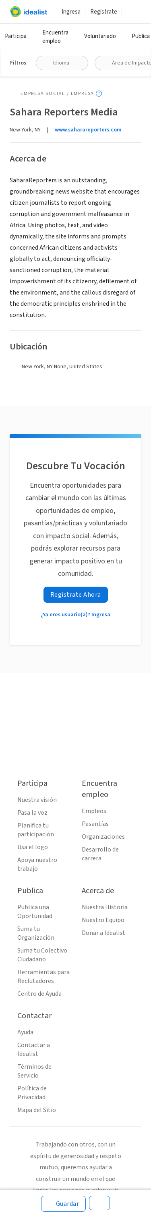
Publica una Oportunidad (34, 911)
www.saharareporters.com (88, 130)
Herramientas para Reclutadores (43, 976)
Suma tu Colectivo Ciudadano (42, 955)
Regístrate (103, 12)
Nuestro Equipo (103, 920)
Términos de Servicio (34, 1071)
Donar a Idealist (103, 932)
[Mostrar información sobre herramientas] (99, 94)
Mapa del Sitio (36, 1110)
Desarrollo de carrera (100, 854)
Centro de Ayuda (39, 993)
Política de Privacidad (32, 1093)
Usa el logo (32, 847)
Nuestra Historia (105, 907)
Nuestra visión (37, 799)
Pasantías (95, 823)
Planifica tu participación (35, 830)
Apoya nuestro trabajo (37, 864)
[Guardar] (63, 1204)
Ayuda (25, 1032)
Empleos (94, 811)
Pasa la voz (32, 812)
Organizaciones (103, 836)
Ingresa (71, 12)
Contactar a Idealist (33, 1049)
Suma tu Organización (35, 933)
